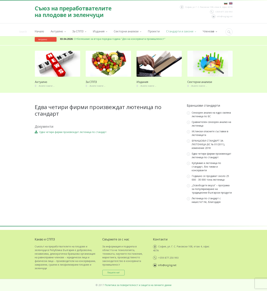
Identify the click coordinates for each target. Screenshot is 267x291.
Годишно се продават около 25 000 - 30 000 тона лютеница (208, 177)
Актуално (58, 31)
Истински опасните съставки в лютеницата (207, 133)
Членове (210, 31)
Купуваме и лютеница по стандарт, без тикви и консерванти (204, 166)
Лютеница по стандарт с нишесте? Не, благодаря (204, 200)
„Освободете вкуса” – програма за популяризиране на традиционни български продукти (209, 189)
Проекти (154, 31)
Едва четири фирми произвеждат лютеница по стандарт (209, 155)
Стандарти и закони (181, 31)
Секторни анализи (127, 31)
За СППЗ (79, 31)
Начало (39, 31)
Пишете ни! (114, 272)
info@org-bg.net (222, 16)
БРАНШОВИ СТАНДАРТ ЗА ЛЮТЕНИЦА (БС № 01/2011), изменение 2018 (206, 144)
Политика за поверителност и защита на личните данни (138, 285)
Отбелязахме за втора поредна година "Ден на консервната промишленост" (112, 39)
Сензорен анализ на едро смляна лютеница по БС (209, 114)
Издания (100, 31)
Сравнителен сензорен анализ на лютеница (209, 123)
